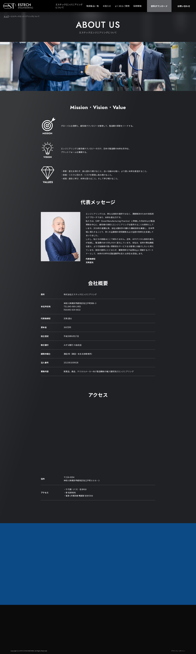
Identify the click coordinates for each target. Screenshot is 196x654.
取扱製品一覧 (92, 5)
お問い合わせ (183, 6)
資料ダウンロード (159, 6)
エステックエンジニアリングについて (69, 6)
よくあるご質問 (122, 5)
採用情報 (137, 5)
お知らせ (107, 5)
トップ (6, 16)
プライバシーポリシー (178, 651)
